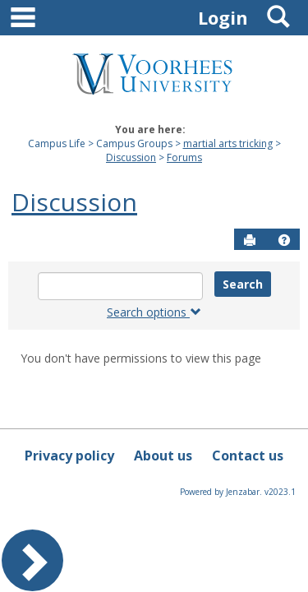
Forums (184, 157)
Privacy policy (69, 455)
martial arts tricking (228, 143)
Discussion (131, 157)
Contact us (247, 455)
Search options (154, 312)
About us (163, 455)
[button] (284, 240)
